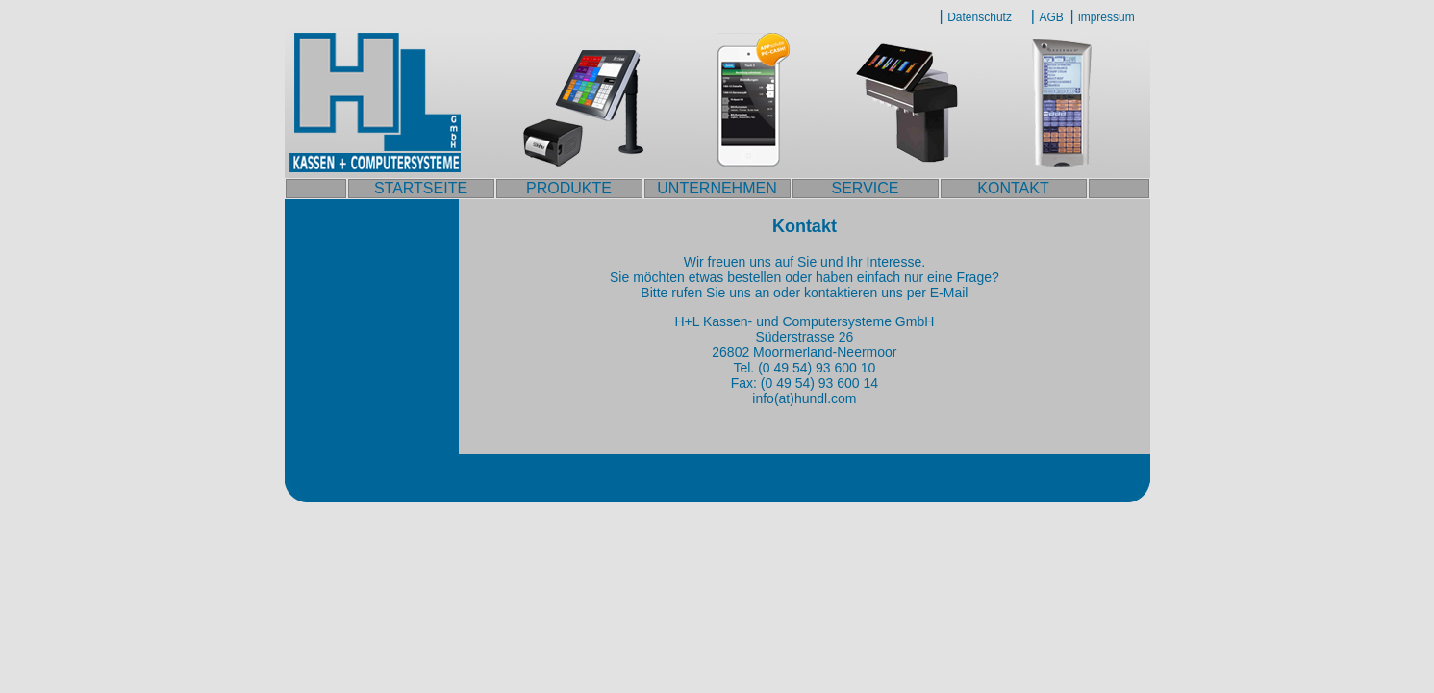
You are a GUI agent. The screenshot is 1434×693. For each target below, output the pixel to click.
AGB (1051, 17)
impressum (1106, 17)
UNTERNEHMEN (716, 188)
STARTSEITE (420, 188)
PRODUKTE (569, 188)
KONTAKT (1012, 188)
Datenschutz (979, 17)
